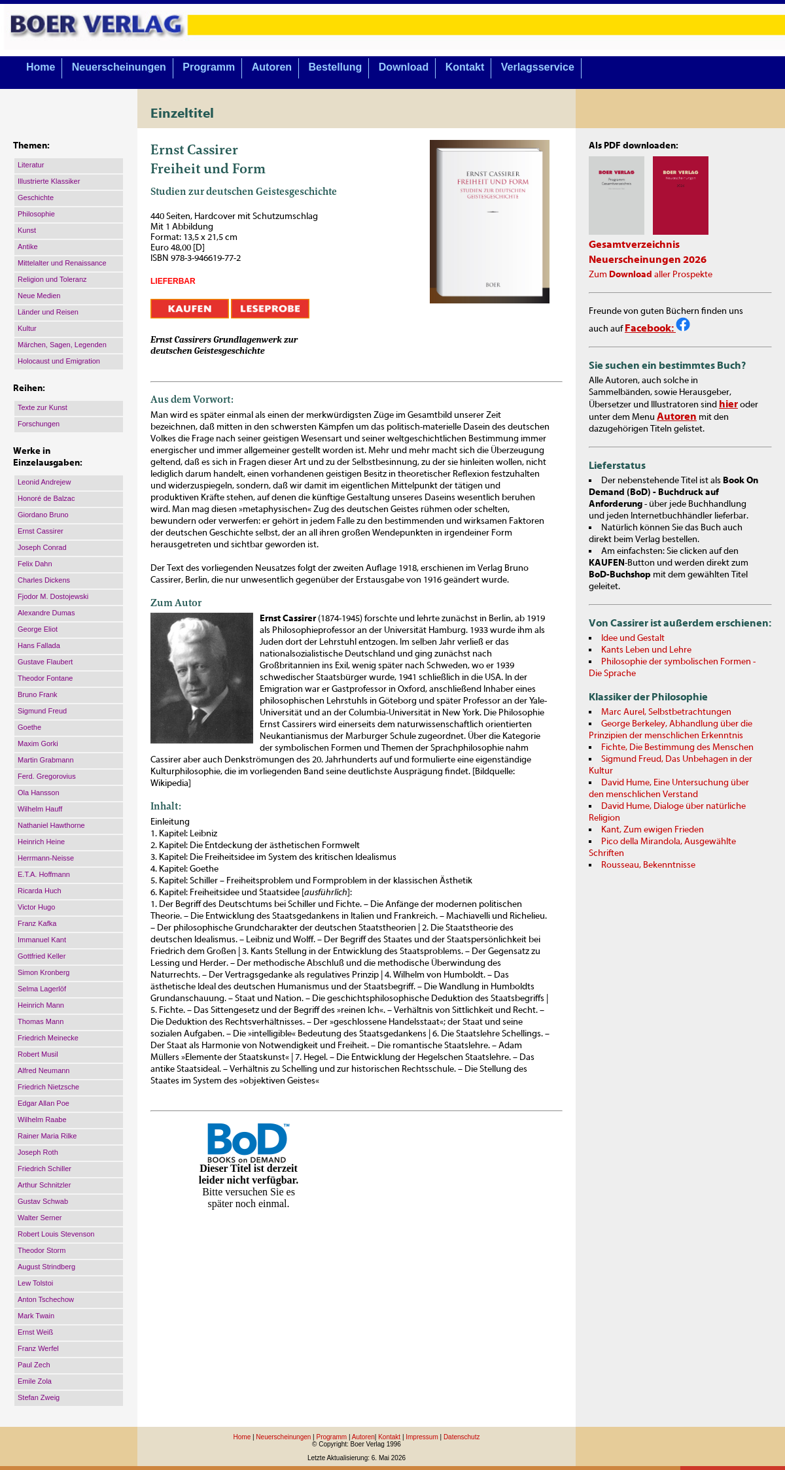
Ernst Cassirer (40, 531)
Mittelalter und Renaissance (62, 263)
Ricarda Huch (39, 891)
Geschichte (36, 197)
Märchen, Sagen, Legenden (62, 345)
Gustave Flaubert (45, 662)
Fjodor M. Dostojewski (53, 596)
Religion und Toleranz (52, 279)
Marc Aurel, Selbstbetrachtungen (666, 712)
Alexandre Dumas (46, 613)
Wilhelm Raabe (42, 1119)
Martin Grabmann (46, 760)
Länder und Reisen (48, 312)
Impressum (422, 1437)
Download (403, 67)
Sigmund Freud (42, 711)
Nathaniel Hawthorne (51, 825)
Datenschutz (462, 1437)
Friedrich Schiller (44, 1168)
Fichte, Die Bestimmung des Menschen (677, 747)
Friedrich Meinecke (48, 1038)
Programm (209, 67)
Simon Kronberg (44, 972)
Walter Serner (39, 1218)
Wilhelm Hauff (40, 809)
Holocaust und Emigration (59, 361)
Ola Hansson (39, 792)
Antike (28, 246)
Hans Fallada (39, 645)
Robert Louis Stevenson (56, 1234)
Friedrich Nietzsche (48, 1087)
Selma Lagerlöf (42, 989)
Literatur (31, 165)
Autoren (272, 67)
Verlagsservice (537, 67)
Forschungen (39, 424)
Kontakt (465, 67)
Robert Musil (38, 1054)
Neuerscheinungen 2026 (647, 259)
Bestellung (335, 67)
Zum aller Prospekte (650, 274)
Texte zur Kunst (42, 407)
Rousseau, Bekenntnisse (648, 865)
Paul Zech (34, 1365)
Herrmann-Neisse (46, 858)
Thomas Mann (40, 1021)
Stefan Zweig (39, 1397)
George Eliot (38, 629)
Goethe (29, 727)
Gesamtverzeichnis (634, 244)
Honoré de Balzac (46, 498)
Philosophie (36, 214)
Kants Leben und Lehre (646, 650)
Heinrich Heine (41, 842)
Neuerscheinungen (119, 67)
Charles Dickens (44, 580)
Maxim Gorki (38, 743)
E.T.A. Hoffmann (44, 874)
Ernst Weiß (35, 1332)
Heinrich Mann (41, 1005)
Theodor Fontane (45, 678)
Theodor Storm (41, 1250)
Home (40, 67)
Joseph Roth (38, 1152)
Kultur (27, 328)
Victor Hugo (36, 907)
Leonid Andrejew (44, 482)
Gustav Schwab (43, 1201)
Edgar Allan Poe (43, 1103)
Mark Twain (36, 1316)
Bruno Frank (38, 694)
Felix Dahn (35, 564)
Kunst (27, 230)
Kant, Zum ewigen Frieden (652, 830)
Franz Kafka (37, 923)
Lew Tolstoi (35, 1283)
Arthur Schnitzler (44, 1185)
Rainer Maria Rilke (47, 1136)
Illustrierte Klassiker (49, 181)
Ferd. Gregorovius (47, 776)
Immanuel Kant (42, 940)
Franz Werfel (38, 1348)
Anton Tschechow (46, 1299)
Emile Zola (35, 1381)
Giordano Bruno (43, 515)
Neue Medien (39, 295)
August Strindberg (46, 1267)
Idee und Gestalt (633, 638)
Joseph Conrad (42, 547)
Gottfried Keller (41, 956)
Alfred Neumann (44, 1070)
